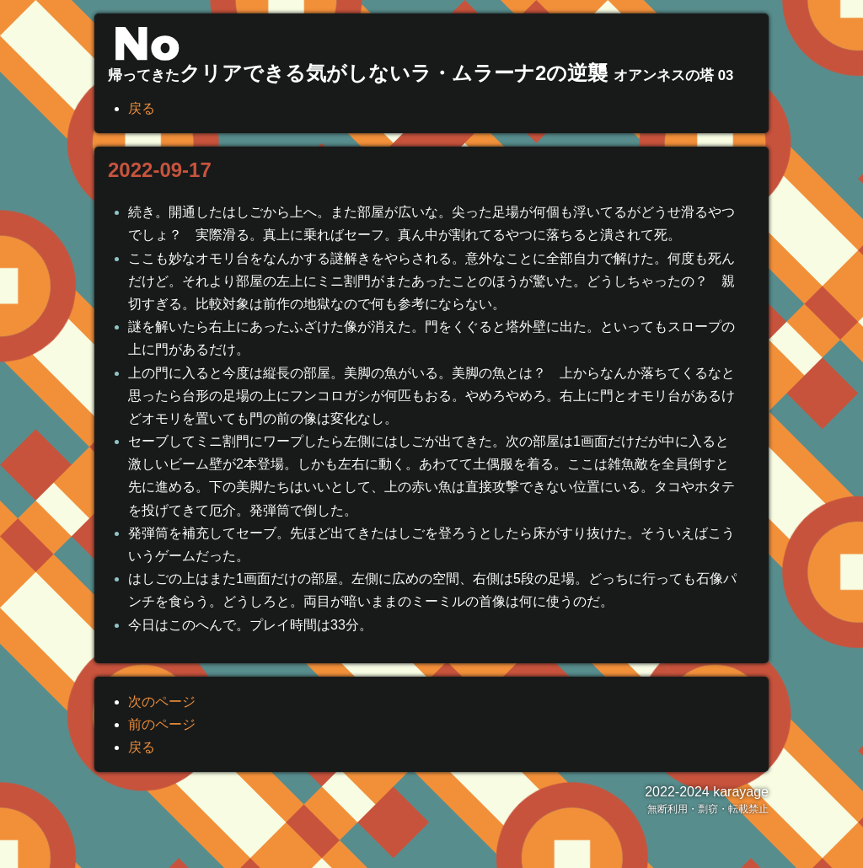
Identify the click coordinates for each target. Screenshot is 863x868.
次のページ (162, 701)
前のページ (162, 724)
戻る (141, 108)
